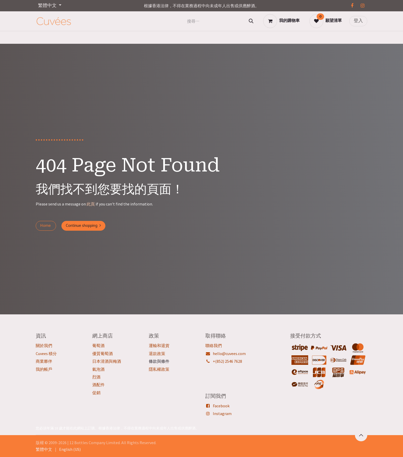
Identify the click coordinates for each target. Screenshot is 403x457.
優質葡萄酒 (102, 353)
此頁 (91, 203)
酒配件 (98, 384)
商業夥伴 (44, 361)
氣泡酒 (98, 369)
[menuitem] (44, 449)
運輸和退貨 (159, 345)
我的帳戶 (44, 369)
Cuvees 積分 (46, 353)
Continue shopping (83, 225)
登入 (358, 21)
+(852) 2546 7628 (227, 361)
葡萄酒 (98, 345)
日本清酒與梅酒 (106, 361)
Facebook (221, 405)
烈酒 (96, 377)
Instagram (222, 413)
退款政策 (157, 353)
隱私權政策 (159, 369)
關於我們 (44, 345)
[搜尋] (251, 21)
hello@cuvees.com (229, 353)
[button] (361, 435)
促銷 (96, 392)
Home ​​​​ (46, 225)
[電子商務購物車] (281, 21)
